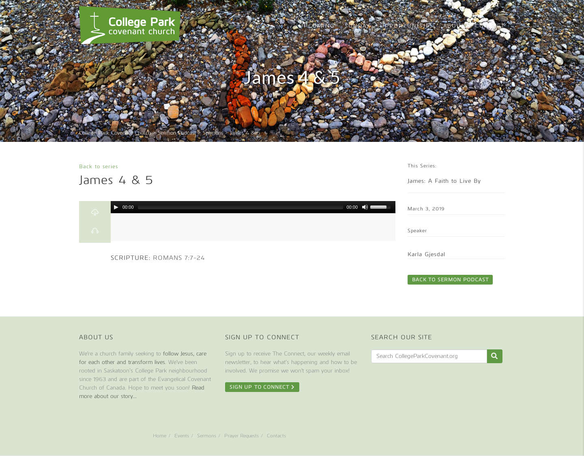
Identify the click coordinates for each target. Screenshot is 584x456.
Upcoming (317, 26)
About (454, 26)
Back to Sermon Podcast (450, 280)
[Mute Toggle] (365, 207)
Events (181, 436)
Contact (490, 26)
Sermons (206, 436)
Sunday (357, 26)
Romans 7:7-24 (179, 257)
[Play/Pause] (116, 207)
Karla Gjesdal (426, 254)
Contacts (276, 436)
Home (159, 436)
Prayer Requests (241, 436)
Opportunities (407, 26)
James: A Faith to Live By (444, 181)
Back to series (98, 166)
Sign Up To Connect (262, 387)
